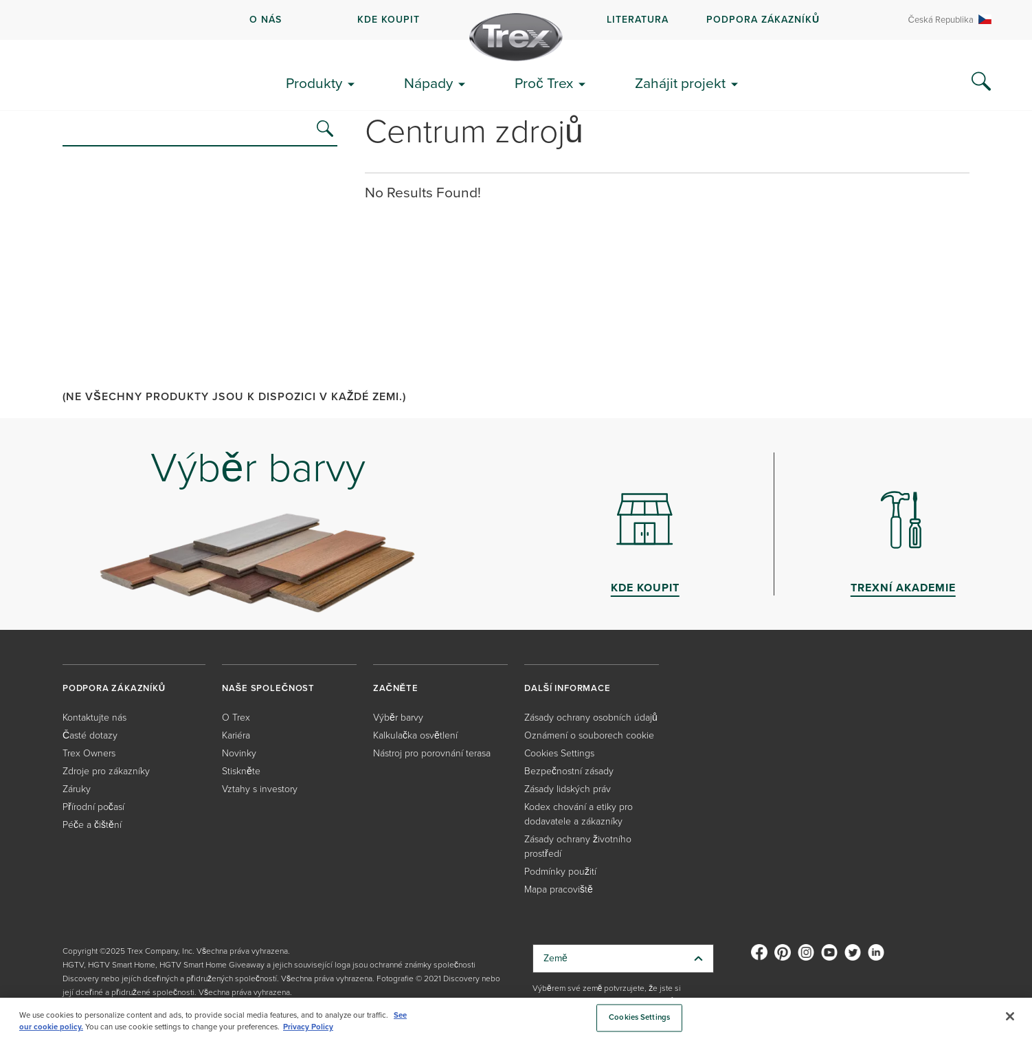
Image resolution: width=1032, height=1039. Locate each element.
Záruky (77, 788)
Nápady (428, 83)
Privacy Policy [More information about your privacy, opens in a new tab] (308, 1026)
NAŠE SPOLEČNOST (268, 688)
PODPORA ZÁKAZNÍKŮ (763, 19)
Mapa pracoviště (558, 888)
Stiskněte (241, 770)
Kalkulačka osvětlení (415, 734)
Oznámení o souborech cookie (589, 734)
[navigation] (516, 20)
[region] (516, 1018)
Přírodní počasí (93, 806)
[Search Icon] (981, 82)
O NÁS (265, 19)
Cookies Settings (559, 752)
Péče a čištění (92, 824)
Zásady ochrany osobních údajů (591, 716)
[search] (325, 129)
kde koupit (388, 19)
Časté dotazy (90, 734)
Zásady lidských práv (567, 788)
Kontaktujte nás (94, 716)
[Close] (1010, 1016)
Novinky (239, 752)
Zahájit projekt (680, 83)
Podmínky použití (560, 870)
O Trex (236, 716)
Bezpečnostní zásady (569, 770)
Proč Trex (544, 83)
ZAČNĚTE (395, 688)
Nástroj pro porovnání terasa (432, 752)
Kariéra (236, 734)
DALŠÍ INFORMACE (567, 688)
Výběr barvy (398, 716)
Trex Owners (89, 752)
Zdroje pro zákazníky (106, 770)
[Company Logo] (516, 37)
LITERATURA (638, 19)
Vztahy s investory (260, 788)
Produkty (314, 83)
